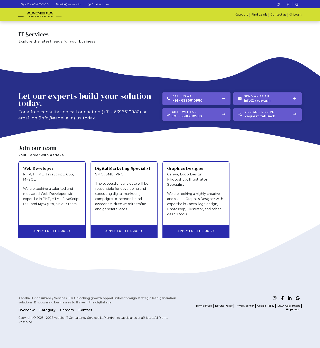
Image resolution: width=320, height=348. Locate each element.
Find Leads (259, 14)
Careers (67, 310)
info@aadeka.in (68, 4)
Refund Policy (224, 305)
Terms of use (204, 305)
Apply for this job (52, 230)
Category (241, 14)
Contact (85, 310)
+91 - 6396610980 (35, 4)
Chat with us (98, 4)
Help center (293, 309)
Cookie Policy (265, 305)
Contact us (278, 14)
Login (296, 14)
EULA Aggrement (288, 305)
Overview (26, 310)
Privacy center (245, 305)
